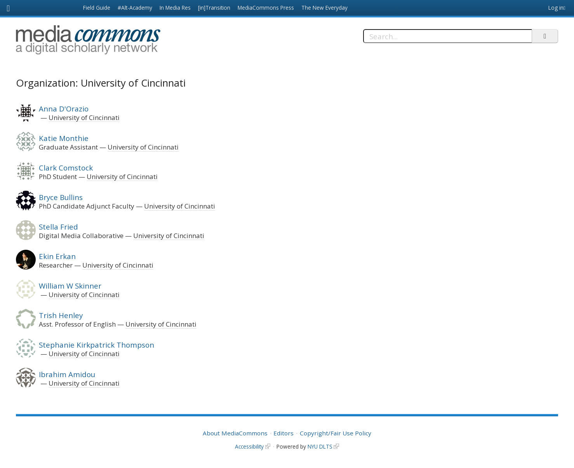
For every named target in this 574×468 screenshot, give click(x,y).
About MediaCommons (235, 433)
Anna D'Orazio (64, 108)
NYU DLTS (320, 446)
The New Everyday (324, 7)
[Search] (447, 36)
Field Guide (96, 7)
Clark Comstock (66, 167)
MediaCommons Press (266, 7)
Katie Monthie (64, 138)
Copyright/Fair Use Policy (335, 433)
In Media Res (175, 7)
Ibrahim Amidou (67, 374)
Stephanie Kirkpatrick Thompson (96, 345)
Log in (556, 7)
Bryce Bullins (61, 197)
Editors (283, 433)
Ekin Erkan (57, 256)
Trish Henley (61, 315)
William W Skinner (70, 286)
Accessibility (249, 446)
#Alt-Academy (135, 7)
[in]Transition (214, 7)
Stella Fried (58, 226)
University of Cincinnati (84, 117)
